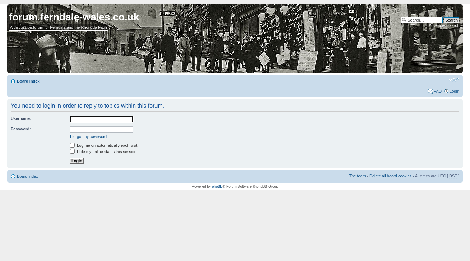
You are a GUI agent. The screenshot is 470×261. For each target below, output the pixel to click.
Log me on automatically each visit (103, 145)
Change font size (454, 79)
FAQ (438, 91)
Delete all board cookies (390, 176)
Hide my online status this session (103, 151)
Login (454, 91)
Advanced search (444, 25)
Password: (21, 129)
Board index (28, 81)
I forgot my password (88, 136)
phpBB (217, 186)
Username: (21, 118)
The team (357, 176)
